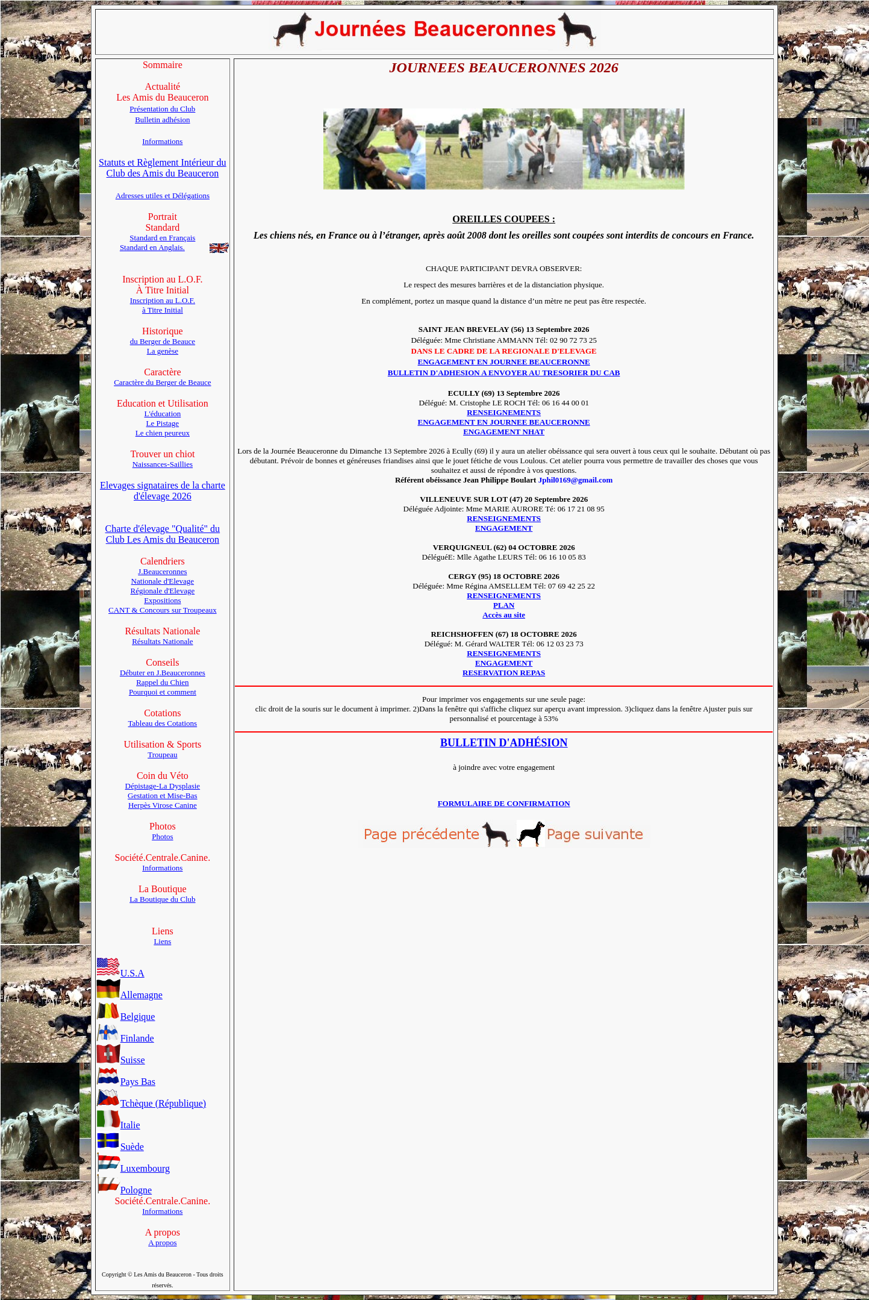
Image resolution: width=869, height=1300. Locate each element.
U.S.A (120, 973)
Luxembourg (133, 1168)
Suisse (120, 1060)
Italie (118, 1125)
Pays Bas (125, 1082)
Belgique (125, 1016)
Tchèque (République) (151, 1103)
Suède (120, 1147)
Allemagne (129, 995)
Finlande (125, 1038)
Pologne (124, 1190)
